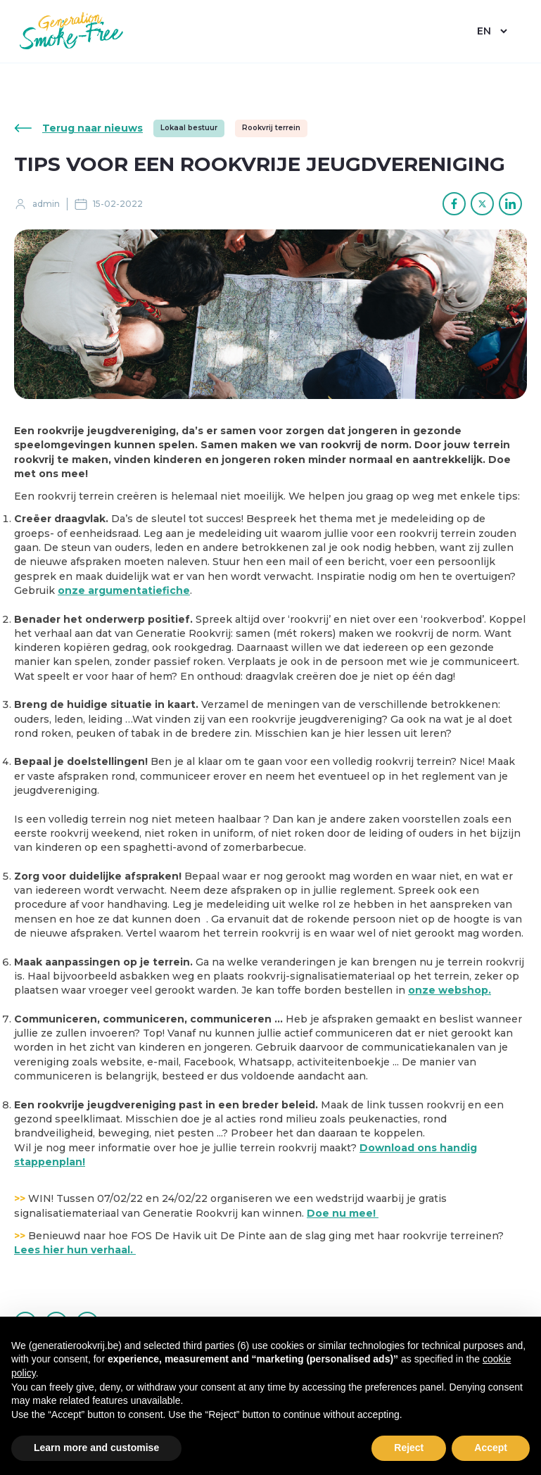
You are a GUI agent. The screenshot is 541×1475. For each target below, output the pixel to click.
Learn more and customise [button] (96, 1447)
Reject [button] (409, 1447)
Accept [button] (490, 1447)
